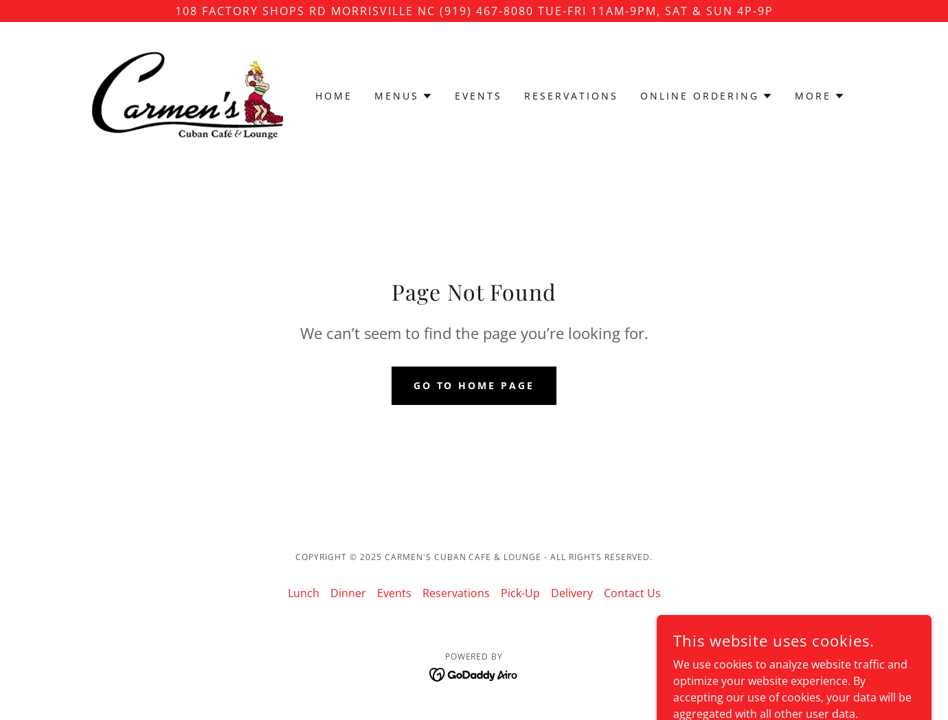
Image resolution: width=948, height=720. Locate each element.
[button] (403, 96)
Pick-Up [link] (520, 593)
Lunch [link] (303, 593)
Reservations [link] (571, 95)
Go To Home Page (474, 385)
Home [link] (333, 95)
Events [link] (478, 95)
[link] (187, 94)
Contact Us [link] (632, 593)
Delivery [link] (572, 593)
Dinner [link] (348, 593)
